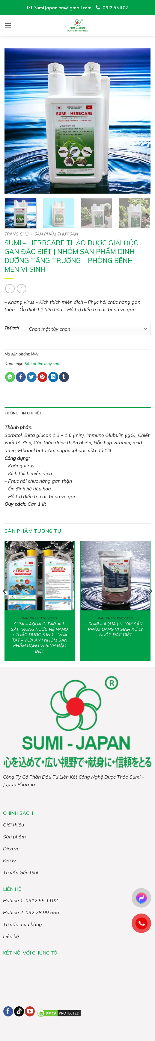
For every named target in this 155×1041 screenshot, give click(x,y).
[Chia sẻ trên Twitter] (32, 377)
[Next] (147, 216)
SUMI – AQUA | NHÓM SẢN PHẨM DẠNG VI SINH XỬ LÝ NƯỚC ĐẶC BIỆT (115, 629)
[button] (8, 25)
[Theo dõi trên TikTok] (19, 1011)
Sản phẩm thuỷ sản (56, 233)
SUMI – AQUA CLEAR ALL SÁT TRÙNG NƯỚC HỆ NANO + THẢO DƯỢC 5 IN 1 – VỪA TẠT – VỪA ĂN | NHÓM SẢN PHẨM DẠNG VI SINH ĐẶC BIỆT (39, 637)
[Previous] (4, 603)
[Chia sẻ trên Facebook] (21, 377)
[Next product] (9, 288)
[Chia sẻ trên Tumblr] (64, 377)
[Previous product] (21, 288)
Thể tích (11, 328)
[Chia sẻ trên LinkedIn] (53, 377)
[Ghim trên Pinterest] (42, 377)
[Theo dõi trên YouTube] (30, 1011)
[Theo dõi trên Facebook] (8, 1011)
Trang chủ (16, 233)
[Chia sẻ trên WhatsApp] (10, 377)
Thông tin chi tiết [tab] (23, 413)
